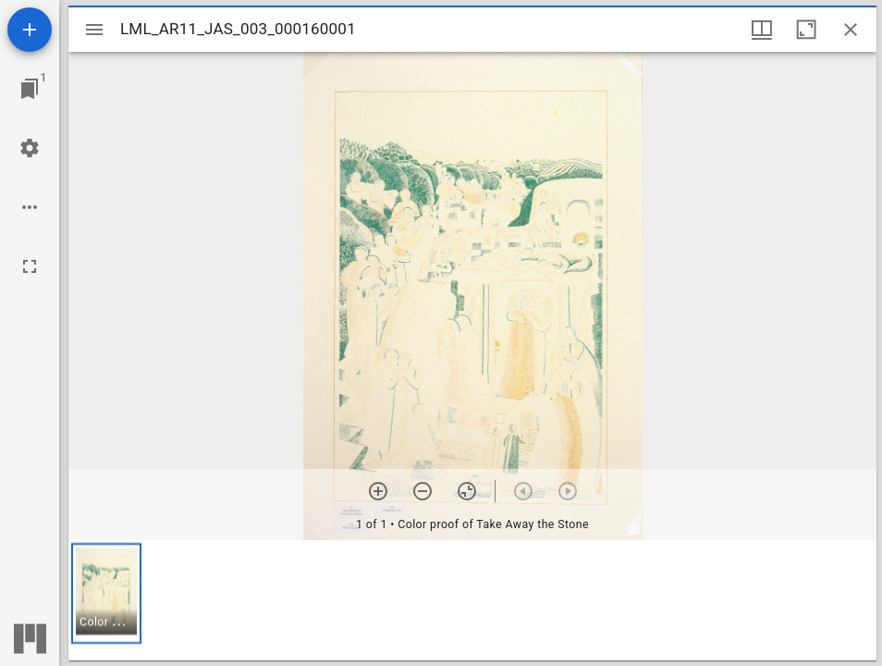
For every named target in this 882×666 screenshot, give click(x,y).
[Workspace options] (29, 207)
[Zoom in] (378, 491)
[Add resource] (29, 29)
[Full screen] (29, 266)
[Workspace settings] (29, 148)
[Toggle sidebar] (94, 29)
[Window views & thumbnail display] (762, 29)
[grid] (472, 600)
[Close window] (850, 29)
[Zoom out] (422, 491)
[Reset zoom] (467, 491)
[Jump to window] (29, 89)
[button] (106, 593)
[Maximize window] (806, 29)
